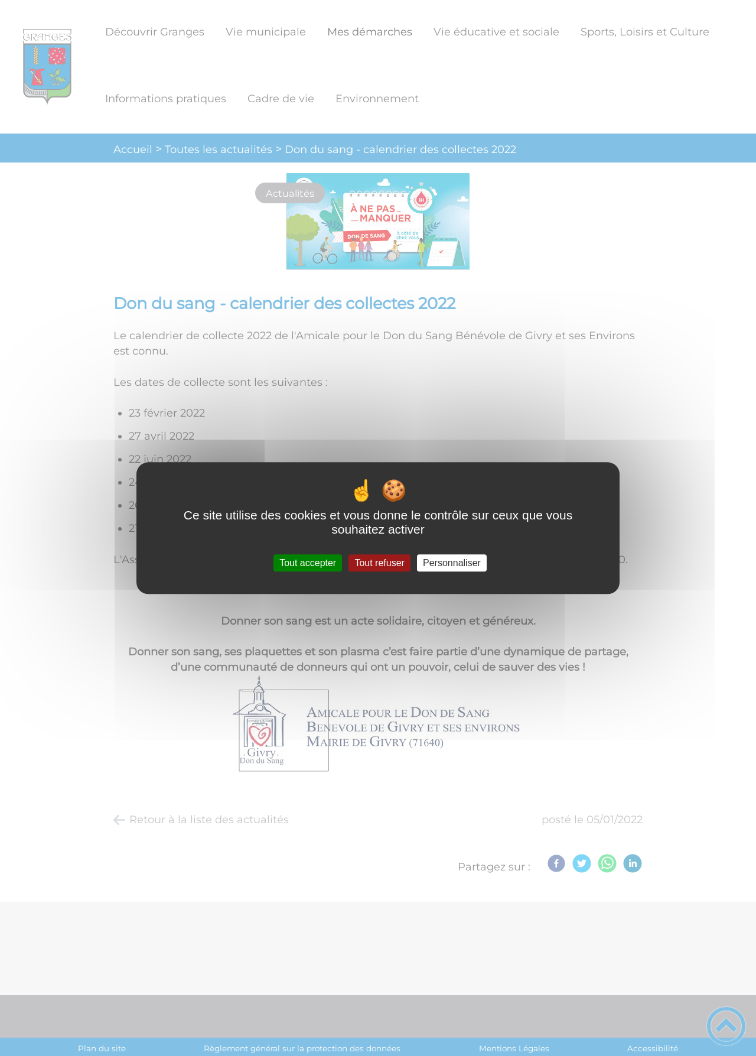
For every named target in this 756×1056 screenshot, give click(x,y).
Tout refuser (379, 563)
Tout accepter (307, 563)
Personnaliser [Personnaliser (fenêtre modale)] (452, 563)
